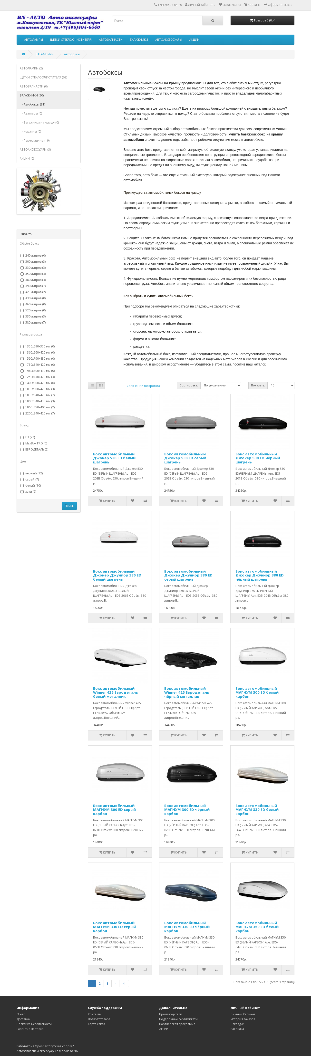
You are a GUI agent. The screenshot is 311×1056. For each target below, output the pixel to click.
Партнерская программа (177, 1024)
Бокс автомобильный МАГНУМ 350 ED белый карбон (257, 926)
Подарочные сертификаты (178, 1019)
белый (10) (30, 485)
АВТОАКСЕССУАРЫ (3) (35, 149)
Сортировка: (189, 385)
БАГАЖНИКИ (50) (32, 95)
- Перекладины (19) (34, 140)
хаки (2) (28, 492)
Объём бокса (29, 243)
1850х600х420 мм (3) (37, 389)
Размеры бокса (31, 334)
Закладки (237, 1024)
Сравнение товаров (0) (143, 386)
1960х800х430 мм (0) (37, 371)
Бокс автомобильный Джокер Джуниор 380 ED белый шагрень (117, 575)
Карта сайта (96, 1024)
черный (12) (31, 473)
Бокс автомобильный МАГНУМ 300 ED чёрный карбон (187, 809)
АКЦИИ (194, 40)
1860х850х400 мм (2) (37, 407)
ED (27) (27, 437)
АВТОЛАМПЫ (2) (31, 68)
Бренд (24, 425)
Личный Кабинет (243, 1014)
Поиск (69, 506)
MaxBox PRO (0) (33, 443)
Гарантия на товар (30, 1029)
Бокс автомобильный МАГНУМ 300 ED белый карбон (257, 692)
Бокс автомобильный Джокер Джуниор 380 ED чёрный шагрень (259, 575)
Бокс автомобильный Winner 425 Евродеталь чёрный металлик (186, 692)
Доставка (23, 1019)
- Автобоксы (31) (32, 104)
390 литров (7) (33, 286)
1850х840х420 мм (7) (37, 395)
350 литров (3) (33, 274)
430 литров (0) (33, 298)
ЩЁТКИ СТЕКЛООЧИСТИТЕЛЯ (71, 40)
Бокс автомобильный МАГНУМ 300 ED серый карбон (114, 809)
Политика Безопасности (34, 1024)
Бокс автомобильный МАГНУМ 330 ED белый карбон (257, 809)
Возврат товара (99, 1019)
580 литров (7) (33, 322)
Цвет (23, 461)
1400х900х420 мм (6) (37, 383)
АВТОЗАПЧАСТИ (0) (34, 86)
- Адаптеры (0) (31, 113)
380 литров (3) (33, 280)
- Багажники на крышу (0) (39, 122)
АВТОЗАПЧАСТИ (111, 40)
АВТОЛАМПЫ (33, 40)
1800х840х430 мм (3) (37, 401)
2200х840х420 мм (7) (37, 413)
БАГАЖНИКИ (139, 40)
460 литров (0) (33, 304)
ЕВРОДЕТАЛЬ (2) (34, 449)
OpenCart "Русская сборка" (54, 1046)
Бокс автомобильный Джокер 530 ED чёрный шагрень (257, 457)
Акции (163, 1029)
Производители (170, 1014)
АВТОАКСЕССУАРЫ (168, 40)
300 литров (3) (33, 261)
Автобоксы (72, 54)
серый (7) (29, 479)
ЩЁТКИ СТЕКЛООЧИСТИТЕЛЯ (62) (43, 77)
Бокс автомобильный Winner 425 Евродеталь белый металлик (115, 692)
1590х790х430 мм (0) (37, 358)
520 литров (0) (33, 310)
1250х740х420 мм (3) (37, 377)
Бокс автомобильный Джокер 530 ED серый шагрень (185, 457)
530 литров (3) (33, 316)
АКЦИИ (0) (27, 158)
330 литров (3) (33, 268)
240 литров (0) (33, 255)
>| (124, 983)
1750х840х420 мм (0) (37, 365)
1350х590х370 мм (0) (37, 346)
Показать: (258, 385)
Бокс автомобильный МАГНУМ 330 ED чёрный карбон (187, 926)
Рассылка (237, 1029)
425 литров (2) (33, 292)
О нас (21, 1014)
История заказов (243, 1019)
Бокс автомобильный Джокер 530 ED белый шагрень (114, 457)
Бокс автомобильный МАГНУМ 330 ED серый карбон (114, 926)
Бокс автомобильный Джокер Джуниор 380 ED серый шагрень (188, 575)
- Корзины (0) (30, 131)
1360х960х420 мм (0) (37, 352)
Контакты (94, 1014)
